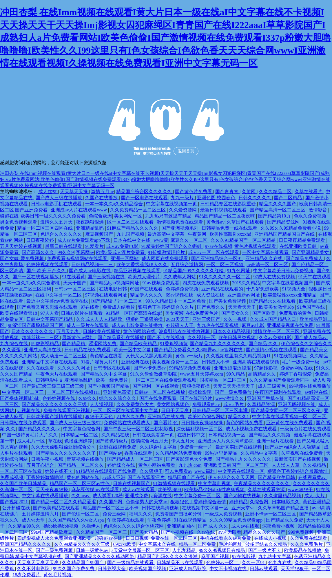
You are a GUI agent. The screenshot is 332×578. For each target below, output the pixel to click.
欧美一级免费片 (112, 380)
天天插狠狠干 (295, 568)
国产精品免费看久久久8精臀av (186, 349)
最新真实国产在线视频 (239, 447)
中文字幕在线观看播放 (45, 495)
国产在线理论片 (196, 398)
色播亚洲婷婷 (78, 440)
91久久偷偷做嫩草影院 (154, 374)
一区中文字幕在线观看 (266, 252)
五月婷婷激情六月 (41, 513)
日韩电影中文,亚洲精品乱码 (65, 380)
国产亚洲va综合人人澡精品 (293, 447)
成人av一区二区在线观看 (214, 252)
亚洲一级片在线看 (276, 440)
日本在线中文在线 (132, 240)
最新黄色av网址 (78, 337)
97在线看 (90, 307)
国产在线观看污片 (146, 477)
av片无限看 (229, 532)
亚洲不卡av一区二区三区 (271, 513)
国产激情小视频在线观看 (272, 349)
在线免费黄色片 (202, 313)
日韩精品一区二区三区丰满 (220, 410)
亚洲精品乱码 (90, 228)
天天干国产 (75, 282)
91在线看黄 (73, 276)
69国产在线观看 (147, 288)
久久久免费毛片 (307, 544)
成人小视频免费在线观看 (252, 428)
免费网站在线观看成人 (127, 422)
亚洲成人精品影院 (188, 568)
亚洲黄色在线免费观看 (290, 422)
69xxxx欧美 (124, 544)
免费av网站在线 (297, 367)
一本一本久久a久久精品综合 (114, 203)
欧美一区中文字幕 (133, 349)
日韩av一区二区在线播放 (160, 392)
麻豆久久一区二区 (189, 240)
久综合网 (259, 501)
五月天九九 (68, 331)
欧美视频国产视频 (148, 568)
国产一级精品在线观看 (131, 562)
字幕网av (85, 252)
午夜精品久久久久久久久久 (262, 483)
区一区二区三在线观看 (131, 222)
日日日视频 (137, 538)
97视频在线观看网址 (106, 294)
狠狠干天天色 (99, 416)
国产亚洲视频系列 (180, 228)
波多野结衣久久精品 (266, 544)
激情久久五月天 (57, 222)
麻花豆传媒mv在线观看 (95, 489)
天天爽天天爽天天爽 (38, 562)
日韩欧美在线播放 (102, 331)
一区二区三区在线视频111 (74, 392)
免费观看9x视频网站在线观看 (77, 258)
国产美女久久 (235, 313)
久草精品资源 (261, 404)
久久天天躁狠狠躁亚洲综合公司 (64, 447)
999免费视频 (301, 532)
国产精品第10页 (275, 215)
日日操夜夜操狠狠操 (202, 422)
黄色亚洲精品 (317, 501)
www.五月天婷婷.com (202, 374)
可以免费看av (178, 471)
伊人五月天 (183, 440)
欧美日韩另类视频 (237, 337)
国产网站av (110, 453)
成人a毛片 (234, 404)
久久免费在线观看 (309, 538)
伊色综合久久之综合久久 (306, 343)
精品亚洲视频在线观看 (137, 270)
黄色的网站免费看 (245, 422)
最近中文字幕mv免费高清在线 (57, 301)
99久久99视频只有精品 (222, 550)
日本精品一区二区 (80, 434)
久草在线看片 (309, 191)
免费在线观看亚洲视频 (67, 410)
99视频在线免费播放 (310, 386)
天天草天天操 (74, 191)
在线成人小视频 (271, 538)
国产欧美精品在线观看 (57, 507)
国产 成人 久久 (213, 526)
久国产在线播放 (102, 197)
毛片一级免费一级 (301, 361)
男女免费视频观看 (19, 222)
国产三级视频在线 (106, 276)
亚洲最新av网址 (244, 294)
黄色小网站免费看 (157, 465)
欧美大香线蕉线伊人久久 (142, 264)
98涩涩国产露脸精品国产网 (36, 325)
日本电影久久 (286, 501)
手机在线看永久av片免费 (226, 538)
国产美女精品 (144, 532)
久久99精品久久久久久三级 (82, 544)
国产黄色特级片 (112, 440)
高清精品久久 (262, 374)
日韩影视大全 (112, 568)
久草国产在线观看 (246, 222)
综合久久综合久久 (118, 398)
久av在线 (206, 532)
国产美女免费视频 (228, 301)
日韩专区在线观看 (112, 367)
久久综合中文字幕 (159, 447)
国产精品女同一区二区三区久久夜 (286, 410)
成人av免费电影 (122, 246)
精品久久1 (239, 416)
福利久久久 (141, 513)
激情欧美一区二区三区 (277, 331)
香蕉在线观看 (138, 453)
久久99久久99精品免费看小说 (291, 228)
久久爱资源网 (183, 209)
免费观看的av (206, 404)
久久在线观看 (40, 367)
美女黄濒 (174, 313)
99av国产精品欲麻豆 (52, 532)
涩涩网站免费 (103, 343)
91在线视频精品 (190, 519)
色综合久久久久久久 (61, 234)
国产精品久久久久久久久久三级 (55, 404)
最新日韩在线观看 (64, 246)
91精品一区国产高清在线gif (134, 313)
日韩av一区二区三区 (75, 288)
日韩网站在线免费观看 (24, 422)
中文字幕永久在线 (157, 544)
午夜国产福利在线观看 (278, 392)
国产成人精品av (311, 337)
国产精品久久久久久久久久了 (66, 453)
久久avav (80, 495)
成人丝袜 (48, 191)
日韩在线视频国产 (132, 483)
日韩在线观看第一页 (153, 434)
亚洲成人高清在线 (43, 349)
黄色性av (215, 222)
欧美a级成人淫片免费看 (121, 252)
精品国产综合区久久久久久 (144, 191)
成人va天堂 (34, 519)
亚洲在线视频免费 (118, 447)
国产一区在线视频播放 (36, 276)
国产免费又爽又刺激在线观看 (48, 307)
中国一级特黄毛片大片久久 (30, 434)
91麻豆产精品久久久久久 (133, 228)
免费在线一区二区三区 (174, 538)
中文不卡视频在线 (228, 568)
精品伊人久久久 (147, 294)
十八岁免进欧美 (263, 288)
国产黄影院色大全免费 (190, 459)
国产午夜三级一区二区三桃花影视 (138, 428)
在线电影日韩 (113, 288)
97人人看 (49, 313)
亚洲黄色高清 (117, 392)
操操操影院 (200, 392)
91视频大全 (294, 288)
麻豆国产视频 (215, 556)
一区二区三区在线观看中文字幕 (126, 410)
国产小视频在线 (178, 532)
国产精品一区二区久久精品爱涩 (64, 501)
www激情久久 (230, 398)
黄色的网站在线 (140, 331)
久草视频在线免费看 (302, 453)
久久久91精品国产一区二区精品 (244, 240)
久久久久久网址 (74, 367)
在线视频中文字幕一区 (205, 507)
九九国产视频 (130, 234)
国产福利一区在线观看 (156, 386)
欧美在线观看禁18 (19, 313)
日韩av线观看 (264, 568)
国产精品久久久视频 (270, 434)
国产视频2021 (14, 501)
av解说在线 (317, 392)
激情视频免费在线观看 (180, 222)
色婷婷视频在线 (59, 398)
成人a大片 (315, 495)
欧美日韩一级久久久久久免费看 (54, 215)
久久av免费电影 (275, 337)
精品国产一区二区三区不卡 (111, 507)
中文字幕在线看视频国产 (288, 282)
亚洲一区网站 (125, 258)
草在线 (55, 440)
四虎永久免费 (130, 416)
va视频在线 (29, 410)
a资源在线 (161, 495)
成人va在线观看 (139, 489)
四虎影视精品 (45, 343)
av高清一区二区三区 (268, 264)
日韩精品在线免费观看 (88, 349)
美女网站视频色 (173, 404)
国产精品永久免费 (285, 519)
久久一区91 (254, 562)
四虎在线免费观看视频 (206, 282)
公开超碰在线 (16, 507)
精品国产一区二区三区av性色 (80, 483)
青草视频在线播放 (86, 459)
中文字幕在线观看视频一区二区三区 (289, 416)
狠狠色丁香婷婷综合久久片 (166, 307)
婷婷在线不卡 (59, 471)
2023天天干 (178, 319)
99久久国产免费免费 (74, 568)
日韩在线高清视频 (161, 507)
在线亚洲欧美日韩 (299, 246)
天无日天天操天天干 (234, 386)
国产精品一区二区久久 (81, 465)
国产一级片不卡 (265, 550)
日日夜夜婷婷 (40, 240)
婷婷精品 (238, 501)
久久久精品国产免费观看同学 (280, 380)
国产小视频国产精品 (108, 386)
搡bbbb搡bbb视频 (61, 526)
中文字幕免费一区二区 (198, 495)
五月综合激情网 (187, 264)
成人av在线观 (245, 526)
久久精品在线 (115, 434)
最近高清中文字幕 (166, 234)
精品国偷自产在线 (187, 477)
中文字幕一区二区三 (23, 392)
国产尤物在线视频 (243, 495)
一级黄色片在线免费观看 (305, 428)
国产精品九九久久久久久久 (218, 343)
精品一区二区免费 (198, 544)
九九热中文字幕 (275, 556)
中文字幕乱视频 (215, 483)
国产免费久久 (211, 307)
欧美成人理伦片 (144, 276)
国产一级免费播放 (234, 392)
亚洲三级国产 (206, 319)
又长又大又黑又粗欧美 (149, 355)
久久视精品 (315, 465)
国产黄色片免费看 (194, 191)
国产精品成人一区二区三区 (135, 459)
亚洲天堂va (243, 507)
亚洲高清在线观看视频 (256, 361)
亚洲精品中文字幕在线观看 (50, 361)
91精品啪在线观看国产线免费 (106, 471)
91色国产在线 (311, 307)
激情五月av (102, 191)
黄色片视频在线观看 (255, 246)
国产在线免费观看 (158, 398)
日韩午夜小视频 (48, 459)
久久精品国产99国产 (83, 562)
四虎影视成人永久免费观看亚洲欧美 (54, 538)
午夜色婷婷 (159, 519)
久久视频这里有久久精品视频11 (239, 355)
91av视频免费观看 (161, 282)
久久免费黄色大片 (135, 404)
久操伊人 (91, 526)
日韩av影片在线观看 (82, 313)
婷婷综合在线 (121, 465)
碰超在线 (9, 215)
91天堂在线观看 (314, 276)
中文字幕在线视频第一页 (172, 203)
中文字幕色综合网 (82, 428)
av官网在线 (232, 349)
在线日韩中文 (191, 434)
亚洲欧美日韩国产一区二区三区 (237, 465)
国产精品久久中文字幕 (104, 374)
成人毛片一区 (31, 440)
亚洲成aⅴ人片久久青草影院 (226, 440)
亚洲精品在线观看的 (222, 288)
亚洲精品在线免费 (166, 416)
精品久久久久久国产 (264, 532)
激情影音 (318, 209)
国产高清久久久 (38, 252)
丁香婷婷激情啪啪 (45, 477)
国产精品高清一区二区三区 (278, 209)
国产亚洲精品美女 (311, 252)
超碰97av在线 (108, 538)
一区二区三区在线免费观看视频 (165, 380)
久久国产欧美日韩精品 (24, 483)
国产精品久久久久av (39, 428)
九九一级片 (183, 197)
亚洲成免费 (137, 495)
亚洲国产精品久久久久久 (26, 544)
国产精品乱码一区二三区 (117, 301)
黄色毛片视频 (57, 574)
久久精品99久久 (24, 526)
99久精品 (236, 374)
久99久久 (87, 398)
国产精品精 (74, 343)
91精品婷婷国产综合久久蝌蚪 (172, 246)
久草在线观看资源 (267, 489)
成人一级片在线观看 (88, 325)
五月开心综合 (40, 465)
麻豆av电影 (253, 325)
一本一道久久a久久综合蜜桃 (31, 282)
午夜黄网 (197, 234)
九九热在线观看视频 (218, 325)
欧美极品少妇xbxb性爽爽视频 (215, 489)
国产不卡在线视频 (166, 337)
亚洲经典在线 (135, 361)
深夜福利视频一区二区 (200, 428)
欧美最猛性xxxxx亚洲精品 (290, 294)
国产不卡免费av (150, 367)
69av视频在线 (180, 294)
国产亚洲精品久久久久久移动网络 (100, 556)
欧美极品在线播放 (303, 550)
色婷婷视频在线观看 (47, 264)
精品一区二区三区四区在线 (45, 228)
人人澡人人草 (286, 465)
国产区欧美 (264, 313)
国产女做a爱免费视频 (22, 258)
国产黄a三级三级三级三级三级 (53, 386)
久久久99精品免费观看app (236, 519)
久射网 (249, 191)
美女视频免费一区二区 (176, 361)
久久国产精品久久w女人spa (76, 519)
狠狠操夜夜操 (196, 386)
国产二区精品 (288, 197)
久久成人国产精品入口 (273, 319)
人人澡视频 (102, 404)
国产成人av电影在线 (90, 270)
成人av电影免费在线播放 (138, 325)
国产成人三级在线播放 (59, 197)
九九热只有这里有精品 (169, 215)
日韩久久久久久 (255, 197)
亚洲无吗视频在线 (297, 404)
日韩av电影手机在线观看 (57, 203)
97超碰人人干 (180, 325)
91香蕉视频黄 (174, 343)
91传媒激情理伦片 (167, 252)
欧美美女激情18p (277, 307)
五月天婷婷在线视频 (21, 246)
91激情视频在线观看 (174, 483)
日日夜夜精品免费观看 (302, 240)
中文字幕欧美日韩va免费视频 (283, 270)
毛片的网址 (231, 544)
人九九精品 (184, 550)
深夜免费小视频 (279, 526)
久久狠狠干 (151, 471)
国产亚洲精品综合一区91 (217, 258)
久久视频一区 (201, 337)
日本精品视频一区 (227, 434)
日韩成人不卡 (216, 361)
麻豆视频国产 (99, 234)
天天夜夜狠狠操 (52, 489)
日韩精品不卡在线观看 (180, 562)
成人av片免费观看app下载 (84, 240)
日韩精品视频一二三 (92, 264)
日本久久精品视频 (232, 331)
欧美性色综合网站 (207, 416)
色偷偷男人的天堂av (147, 501)
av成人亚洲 (114, 477)
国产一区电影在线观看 (145, 197)
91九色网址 (239, 270)
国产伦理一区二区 (81, 513)
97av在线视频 (218, 246)
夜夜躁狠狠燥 (90, 222)
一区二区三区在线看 (21, 471)
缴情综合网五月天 (150, 440)
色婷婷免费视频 (182, 288)
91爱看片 (94, 246)
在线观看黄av (312, 477)
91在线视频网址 (291, 355)
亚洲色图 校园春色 (216, 197)
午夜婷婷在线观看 (126, 519)
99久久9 (65, 252)
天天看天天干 (242, 307)
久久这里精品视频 (283, 495)
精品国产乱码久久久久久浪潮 (168, 556)
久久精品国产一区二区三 (102, 532)
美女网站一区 (128, 215)
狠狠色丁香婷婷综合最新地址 (298, 471)
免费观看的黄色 (296, 313)
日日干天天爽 (175, 410)
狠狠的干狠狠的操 (145, 319)
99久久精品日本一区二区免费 (176, 301)
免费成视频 (12, 477)
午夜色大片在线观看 (57, 374)
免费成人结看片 (119, 307)
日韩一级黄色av (92, 550)
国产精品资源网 (284, 222)
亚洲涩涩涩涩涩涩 (233, 367)
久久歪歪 (12, 349)
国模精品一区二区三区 (223, 380)
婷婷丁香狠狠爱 (296, 374)
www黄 (161, 240)
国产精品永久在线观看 (273, 301)
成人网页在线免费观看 (165, 258)
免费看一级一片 (197, 447)
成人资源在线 (210, 294)
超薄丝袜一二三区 (41, 337)
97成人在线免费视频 (274, 276)
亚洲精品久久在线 (264, 258)
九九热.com (190, 465)
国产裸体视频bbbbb (20, 398)
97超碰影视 (266, 367)
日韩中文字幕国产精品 (50, 319)
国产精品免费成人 (305, 258)
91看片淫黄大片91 (100, 361)
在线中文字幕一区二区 (59, 294)
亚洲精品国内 (181, 526)
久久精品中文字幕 (259, 453)
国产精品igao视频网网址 (115, 282)
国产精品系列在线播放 (121, 337)
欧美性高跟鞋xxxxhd (230, 234)
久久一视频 (235, 319)
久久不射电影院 (34, 568)
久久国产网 (111, 501)
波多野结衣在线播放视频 (185, 331)
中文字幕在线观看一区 (241, 471)
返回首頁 (186, 151)
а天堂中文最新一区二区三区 (141, 550)
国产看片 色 (166, 422)
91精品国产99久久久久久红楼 (194, 270)
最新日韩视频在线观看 (224, 209)
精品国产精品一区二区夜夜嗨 (225, 215)
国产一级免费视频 (55, 550)
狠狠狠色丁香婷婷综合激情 (198, 501)
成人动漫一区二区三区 (64, 355)
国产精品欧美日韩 (277, 477)
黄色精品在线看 (106, 355)
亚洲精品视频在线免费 (290, 325)
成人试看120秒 (108, 495)
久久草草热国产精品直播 (284, 507)
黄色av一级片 (189, 355)
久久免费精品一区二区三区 (138, 209)
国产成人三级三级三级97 (76, 422)
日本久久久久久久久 (32, 331)
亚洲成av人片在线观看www (79, 209)
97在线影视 (244, 556)
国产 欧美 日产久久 (46, 270)
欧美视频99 (170, 489)
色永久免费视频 (310, 215)
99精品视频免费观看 (190, 367)
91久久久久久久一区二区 (225, 276)
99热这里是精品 (221, 453)
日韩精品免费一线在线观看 (230, 228)
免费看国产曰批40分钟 (179, 513)
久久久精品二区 (276, 191)
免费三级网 (115, 513)
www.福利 (205, 471)
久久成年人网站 (180, 276)
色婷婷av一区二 (223, 562)
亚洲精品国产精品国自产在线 (285, 234)
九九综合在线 (14, 343)
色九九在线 (280, 562)
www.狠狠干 (301, 489)
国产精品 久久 (264, 343)
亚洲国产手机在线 (266, 398)
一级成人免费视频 (224, 513)
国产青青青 (227, 191)
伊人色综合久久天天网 (232, 477)
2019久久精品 (246, 282)
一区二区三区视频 (225, 264)
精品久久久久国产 (278, 203)
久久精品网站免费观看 (179, 453)
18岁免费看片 (26, 574)
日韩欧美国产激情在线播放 (54, 416)
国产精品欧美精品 (139, 343)
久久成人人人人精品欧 (99, 319)
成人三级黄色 (272, 386)
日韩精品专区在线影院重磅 (228, 203)
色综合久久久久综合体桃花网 (134, 526)
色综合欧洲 (100, 215)
